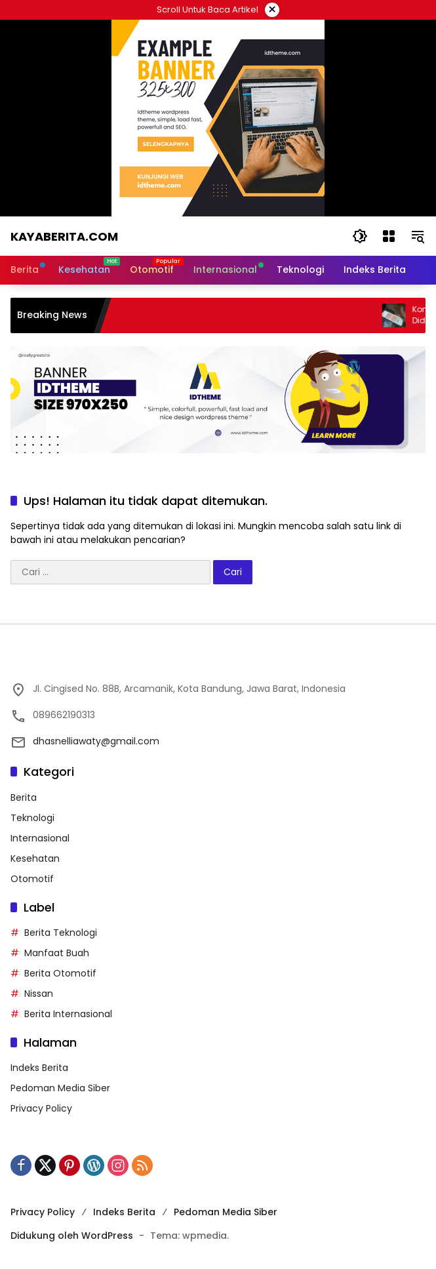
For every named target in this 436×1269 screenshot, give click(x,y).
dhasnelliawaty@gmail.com (96, 741)
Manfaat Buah (56, 952)
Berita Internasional (68, 1013)
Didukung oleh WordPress (71, 1235)
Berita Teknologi (60, 932)
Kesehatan (35, 858)
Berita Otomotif (60, 973)
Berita (23, 797)
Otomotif (32, 878)
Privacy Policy (41, 1108)
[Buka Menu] (389, 236)
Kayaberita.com (64, 236)
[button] (360, 236)
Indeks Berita (39, 1067)
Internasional (39, 838)
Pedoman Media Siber (60, 1088)
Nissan (38, 993)
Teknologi (32, 817)
